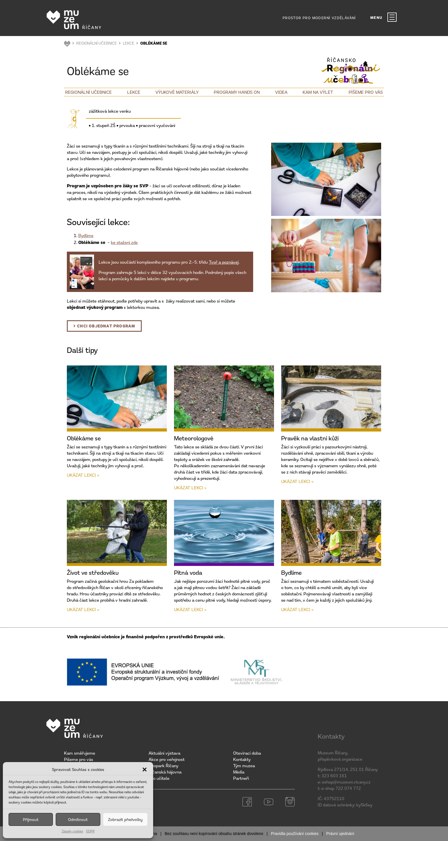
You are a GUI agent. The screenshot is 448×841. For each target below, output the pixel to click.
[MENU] (392, 17)
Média (238, 772)
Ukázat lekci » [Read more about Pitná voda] (190, 609)
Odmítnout (78, 819)
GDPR (90, 831)
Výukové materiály (177, 92)
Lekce (133, 92)
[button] (144, 769)
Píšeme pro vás (366, 92)
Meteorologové (193, 438)
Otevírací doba (247, 753)
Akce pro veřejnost (167, 759)
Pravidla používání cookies (295, 833)
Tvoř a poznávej (224, 262)
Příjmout (31, 819)
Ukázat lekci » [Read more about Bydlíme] (297, 609)
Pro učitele (159, 778)
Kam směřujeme (79, 753)
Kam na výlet (318, 92)
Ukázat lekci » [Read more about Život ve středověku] (83, 609)
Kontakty (242, 759)
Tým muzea (244, 765)
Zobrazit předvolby (125, 819)
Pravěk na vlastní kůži (310, 438)
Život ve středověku (93, 572)
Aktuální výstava (164, 753)
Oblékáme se (84, 438)
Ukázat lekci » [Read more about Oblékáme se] (83, 475)
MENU (376, 17)
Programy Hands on (237, 92)
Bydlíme (85, 235)
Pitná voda (188, 572)
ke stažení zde (124, 242)
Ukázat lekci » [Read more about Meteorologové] (190, 487)
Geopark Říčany (163, 765)
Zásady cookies (72, 831)
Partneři (241, 778)
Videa (281, 92)
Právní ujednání (340, 833)
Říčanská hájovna (165, 772)
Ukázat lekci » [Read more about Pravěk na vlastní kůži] (297, 481)
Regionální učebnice (88, 92)
